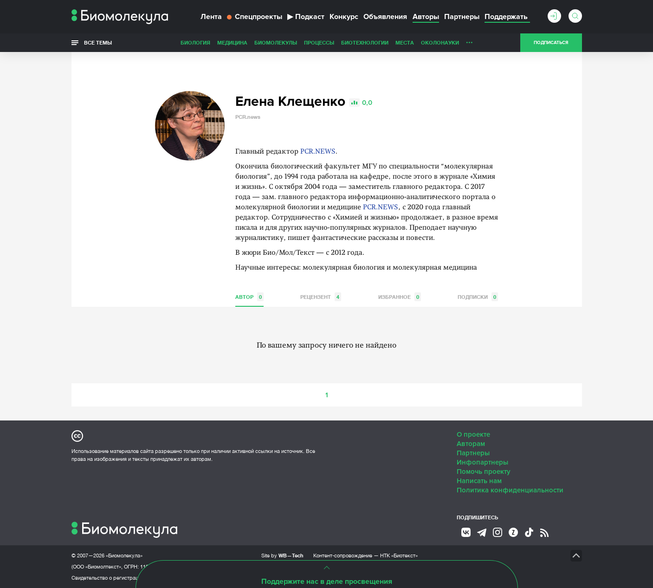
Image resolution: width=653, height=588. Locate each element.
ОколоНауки (440, 42)
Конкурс (344, 16)
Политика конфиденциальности (510, 490)
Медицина (232, 42)
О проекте (473, 434)
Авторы (426, 16)
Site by (282, 555)
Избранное (399, 296)
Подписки (478, 296)
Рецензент (320, 296)
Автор (249, 296)
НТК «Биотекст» (399, 555)
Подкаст (305, 16)
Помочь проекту (484, 471)
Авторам (471, 443)
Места (404, 42)
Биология (195, 42)
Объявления (385, 16)
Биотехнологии (364, 42)
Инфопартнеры (482, 462)
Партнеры (461, 16)
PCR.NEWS (318, 152)
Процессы (319, 42)
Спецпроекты (254, 16)
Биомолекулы (275, 42)
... (469, 40)
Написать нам (479, 481)
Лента (211, 16)
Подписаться (551, 42)
